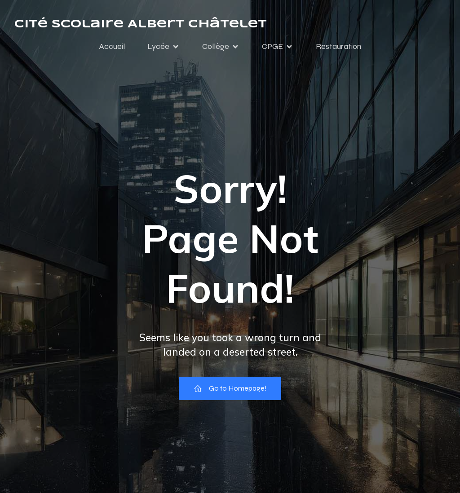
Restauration (338, 46)
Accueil (112, 46)
